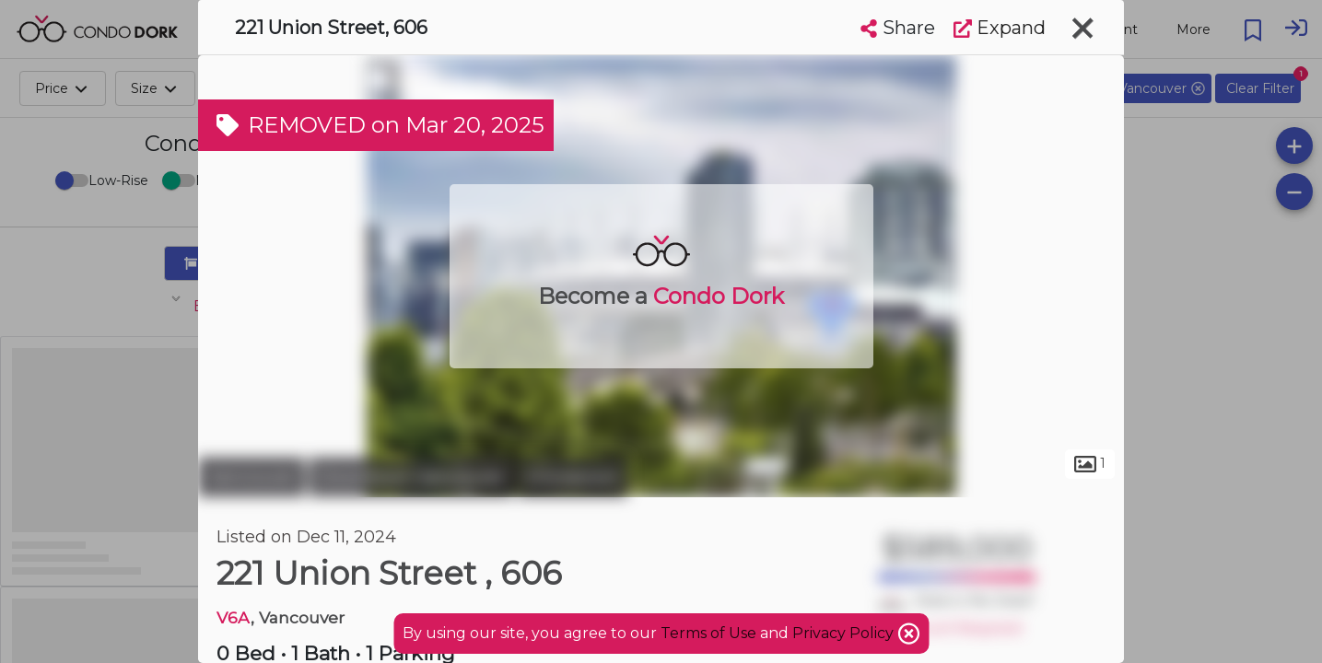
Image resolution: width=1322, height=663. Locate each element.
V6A (233, 617)
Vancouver (251, 477)
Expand (999, 28)
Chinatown (572, 477)
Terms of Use (708, 633)
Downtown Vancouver (411, 477)
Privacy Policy (844, 633)
